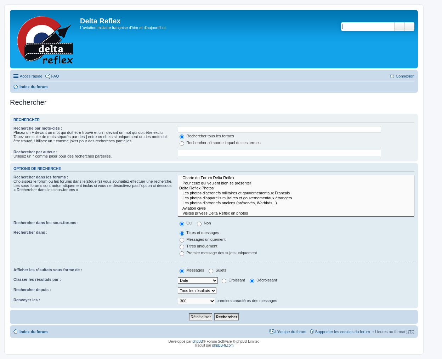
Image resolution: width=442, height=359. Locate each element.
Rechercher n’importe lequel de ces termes (220, 143)
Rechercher (399, 26)
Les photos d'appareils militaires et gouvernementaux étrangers (296, 198)
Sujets (217, 270)
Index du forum (33, 87)
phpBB (197, 341)
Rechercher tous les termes (207, 136)
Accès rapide (31, 76)
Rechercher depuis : (32, 289)
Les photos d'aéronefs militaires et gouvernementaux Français (296, 193)
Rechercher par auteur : (35, 152)
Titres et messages (199, 232)
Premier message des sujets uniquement (218, 253)
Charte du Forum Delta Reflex (296, 178)
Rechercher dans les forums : (40, 177)
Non (204, 223)
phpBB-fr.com (223, 345)
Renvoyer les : (26, 300)
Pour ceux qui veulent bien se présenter (296, 183)
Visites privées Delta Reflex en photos (296, 213)
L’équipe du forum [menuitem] (290, 332)
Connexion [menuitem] (405, 76)
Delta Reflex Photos (296, 188)
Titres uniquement (198, 246)
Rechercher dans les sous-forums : (46, 223)
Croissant (233, 280)
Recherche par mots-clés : (37, 128)
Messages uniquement (203, 239)
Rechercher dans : (30, 232)
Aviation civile (296, 208)
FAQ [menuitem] (55, 76)
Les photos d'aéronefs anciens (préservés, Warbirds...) (296, 203)
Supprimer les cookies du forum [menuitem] (342, 332)
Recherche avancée (409, 26)
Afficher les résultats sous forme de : (47, 270)
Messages (192, 270)
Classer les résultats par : (37, 279)
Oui (186, 223)
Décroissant (263, 280)
